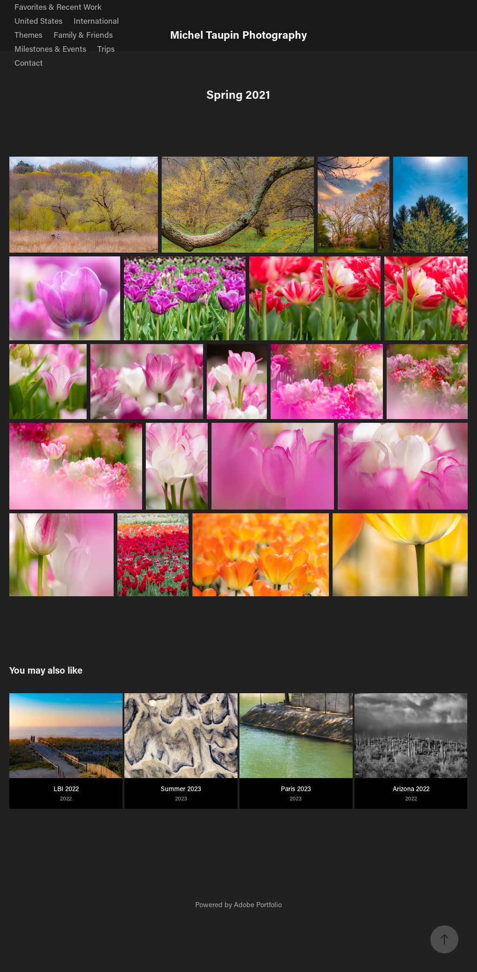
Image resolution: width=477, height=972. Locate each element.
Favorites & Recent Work (58, 6)
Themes (28, 34)
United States (38, 20)
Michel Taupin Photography (238, 34)
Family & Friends (83, 34)
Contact (28, 62)
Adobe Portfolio (258, 904)
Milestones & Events (50, 48)
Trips (106, 48)
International (96, 20)
